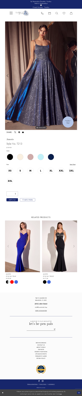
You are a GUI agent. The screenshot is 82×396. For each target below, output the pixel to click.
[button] (11, 13)
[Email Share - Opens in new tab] (23, 132)
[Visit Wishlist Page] (64, 13)
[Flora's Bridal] (22, 13)
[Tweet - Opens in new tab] (15, 132)
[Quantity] (12, 193)
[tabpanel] (41, 75)
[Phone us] (42, 13)
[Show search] (56, 13)
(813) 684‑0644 (41, 304)
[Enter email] (41, 329)
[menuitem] (11, 13)
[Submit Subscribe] (54, 329)
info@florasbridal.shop (41, 307)
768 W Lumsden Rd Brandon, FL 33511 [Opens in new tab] (41, 299)
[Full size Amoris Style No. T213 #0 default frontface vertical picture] (41, 75)
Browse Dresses (41, 343)
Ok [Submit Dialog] (79, 393)
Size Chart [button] (73, 164)
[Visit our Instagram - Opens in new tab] (43, 381)
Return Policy (41, 358)
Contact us (41, 345)
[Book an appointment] (49, 13)
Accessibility (51, 384)
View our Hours (41, 310)
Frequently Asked (41, 356)
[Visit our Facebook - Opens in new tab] (39, 381)
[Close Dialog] (2, 392)
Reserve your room (41, 351)
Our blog (41, 349)
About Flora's (41, 347)
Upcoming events (41, 354)
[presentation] (22, 246)
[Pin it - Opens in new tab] (19, 132)
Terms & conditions (32, 384)
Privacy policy (42, 384)
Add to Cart (12, 200)
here (60, 394)
